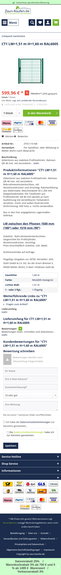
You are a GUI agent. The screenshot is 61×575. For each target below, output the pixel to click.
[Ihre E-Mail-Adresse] (30, 379)
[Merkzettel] (40, 22)
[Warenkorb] (56, 22)
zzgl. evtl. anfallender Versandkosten (29, 100)
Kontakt (44, 533)
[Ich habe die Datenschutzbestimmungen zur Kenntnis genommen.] (4, 422)
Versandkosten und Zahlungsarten (20, 538)
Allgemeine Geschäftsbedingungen (23, 549)
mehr (36, 163)
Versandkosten (10, 522)
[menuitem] (10, 22)
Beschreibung (9, 157)
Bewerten (21, 136)
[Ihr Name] (30, 371)
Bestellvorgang (17, 533)
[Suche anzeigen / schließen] (32, 22)
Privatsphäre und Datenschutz (29, 544)
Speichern (10, 445)
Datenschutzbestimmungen (35, 422)
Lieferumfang (9, 308)
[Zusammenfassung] (30, 387)
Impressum (49, 549)
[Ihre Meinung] (30, 406)
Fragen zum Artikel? (15, 304)
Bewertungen (9, 328)
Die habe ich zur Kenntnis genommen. (30, 434)
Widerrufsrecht (48, 538)
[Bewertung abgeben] (30, 395)
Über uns (32, 533)
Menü (10, 22)
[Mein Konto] (48, 22)
